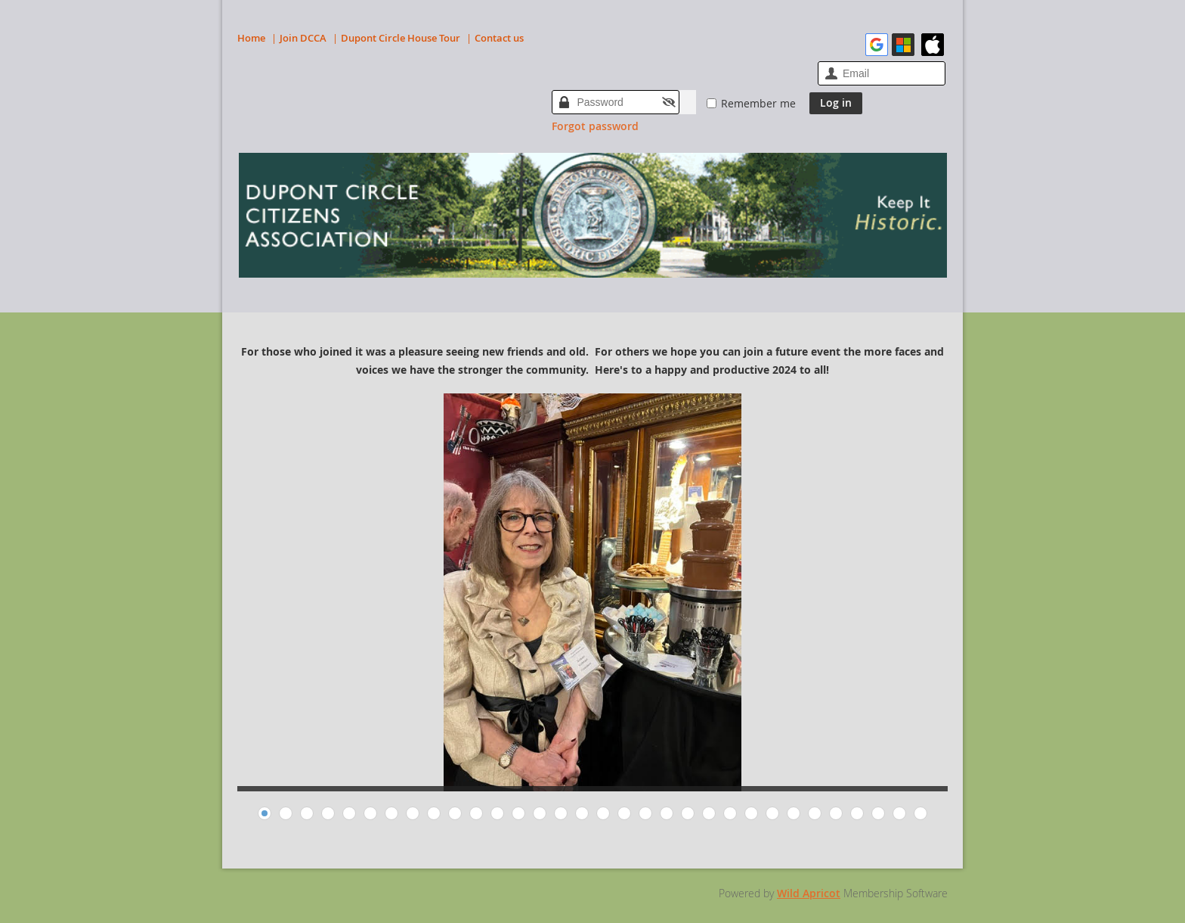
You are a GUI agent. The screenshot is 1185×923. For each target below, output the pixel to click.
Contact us (499, 38)
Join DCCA (303, 38)
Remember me (758, 103)
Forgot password (595, 126)
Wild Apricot (808, 893)
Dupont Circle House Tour (400, 38)
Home (251, 38)
